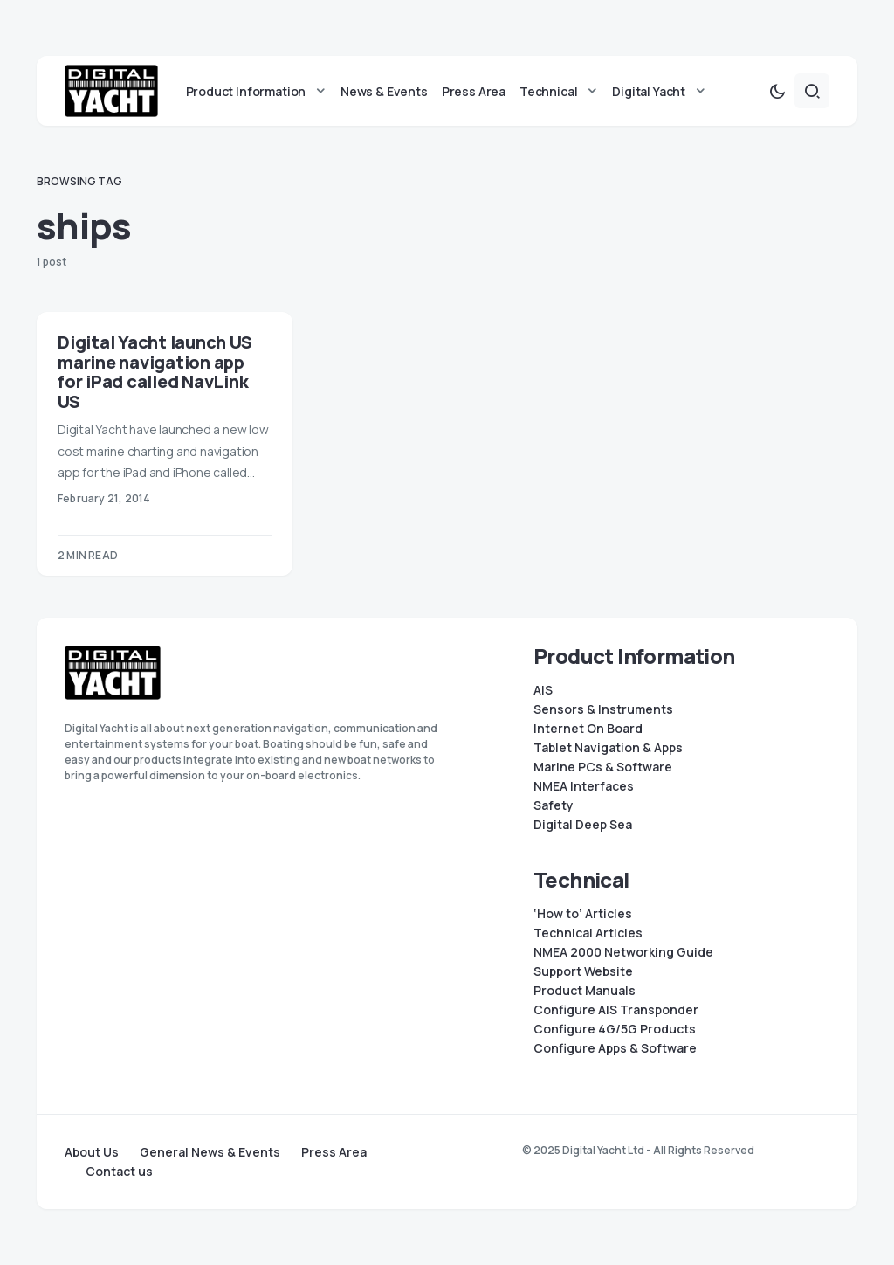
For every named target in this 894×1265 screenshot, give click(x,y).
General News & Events (210, 1152)
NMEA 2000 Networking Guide (623, 952)
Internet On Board (588, 728)
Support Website (583, 971)
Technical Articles (588, 933)
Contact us (119, 1171)
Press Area (334, 1152)
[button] (777, 90)
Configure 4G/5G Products (614, 1029)
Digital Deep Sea (582, 825)
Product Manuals (584, 991)
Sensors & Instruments (603, 709)
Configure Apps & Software (615, 1048)
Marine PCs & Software (602, 767)
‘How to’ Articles (582, 914)
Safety (553, 805)
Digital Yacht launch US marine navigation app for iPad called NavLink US (154, 371)
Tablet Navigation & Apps (608, 748)
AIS (543, 690)
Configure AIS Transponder (615, 1010)
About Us (92, 1152)
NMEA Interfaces (583, 786)
